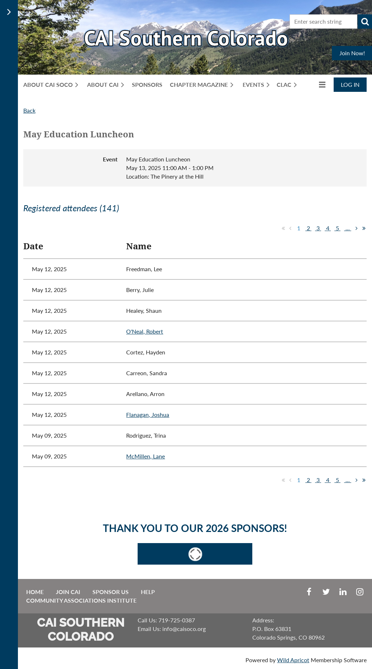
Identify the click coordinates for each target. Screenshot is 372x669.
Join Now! (352, 53)
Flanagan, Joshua (147, 414)
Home (35, 591)
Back (29, 110)
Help (148, 591)
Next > (356, 228)
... (347, 228)
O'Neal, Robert (144, 331)
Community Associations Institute (81, 600)
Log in (350, 84)
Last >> (364, 228)
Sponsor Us (110, 591)
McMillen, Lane (145, 456)
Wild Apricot (293, 659)
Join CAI (68, 591)
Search (365, 21)
